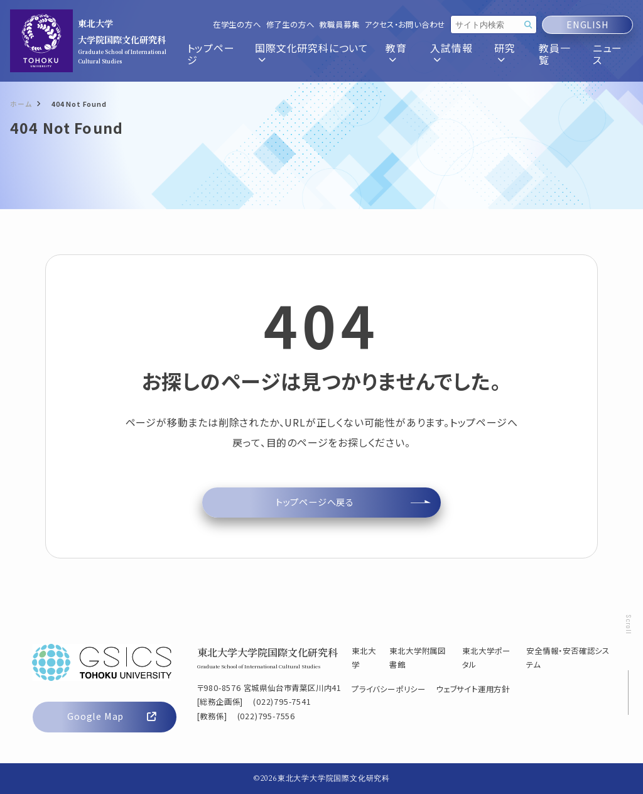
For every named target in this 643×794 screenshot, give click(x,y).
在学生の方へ (237, 25)
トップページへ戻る (315, 502)
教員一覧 (554, 54)
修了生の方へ (290, 25)
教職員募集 (339, 25)
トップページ (211, 54)
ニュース (607, 54)
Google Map (111, 716)
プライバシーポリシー (389, 689)
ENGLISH (587, 24)
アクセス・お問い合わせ (404, 25)
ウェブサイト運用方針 (473, 689)
